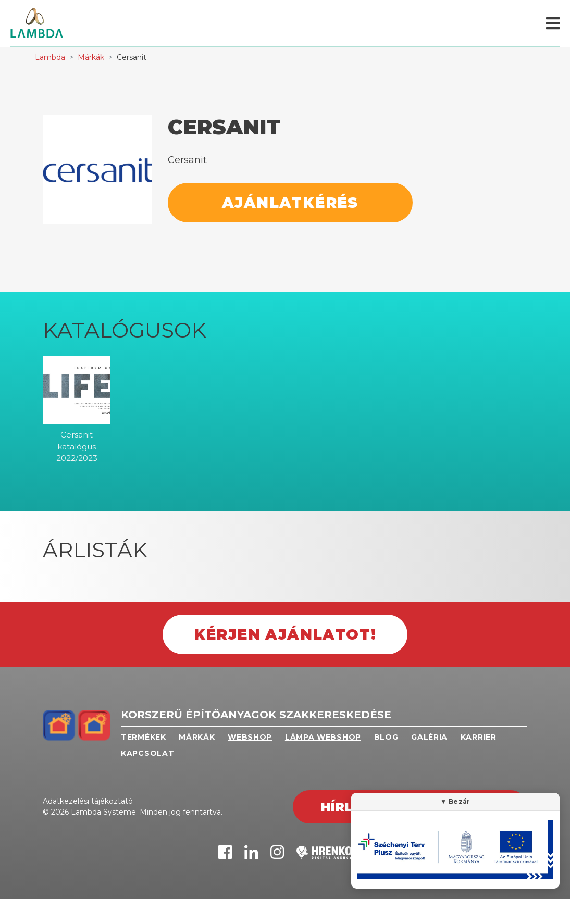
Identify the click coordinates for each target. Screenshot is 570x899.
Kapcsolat (147, 753)
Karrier (479, 737)
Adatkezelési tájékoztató (88, 801)
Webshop (250, 737)
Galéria (429, 737)
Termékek (143, 737)
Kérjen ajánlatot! (285, 634)
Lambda (50, 57)
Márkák (91, 57)
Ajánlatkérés (290, 202)
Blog (386, 737)
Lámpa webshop (323, 737)
